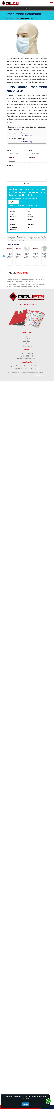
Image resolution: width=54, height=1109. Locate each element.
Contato (27, 344)
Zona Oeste (33, 202)
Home (27, 336)
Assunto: (31, 158)
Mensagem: (11, 165)
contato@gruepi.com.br (28, 358)
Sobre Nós (27, 339)
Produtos (27, 341)
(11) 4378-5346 (27, 136)
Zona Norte (24, 202)
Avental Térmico (40, 279)
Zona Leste (21, 205)
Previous (4, 256)
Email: (30, 150)
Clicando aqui (27, 142)
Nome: (9, 150)
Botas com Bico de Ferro (13, 284)
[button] (51, 3)
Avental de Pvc (11, 277)
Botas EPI (9, 286)
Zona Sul (12, 205)
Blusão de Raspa (29, 281)
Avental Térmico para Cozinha (15, 281)
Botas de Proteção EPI (39, 284)
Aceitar (25, 1104)
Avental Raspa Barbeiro (28, 279)
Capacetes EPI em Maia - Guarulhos (19, 255)
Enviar (27, 183)
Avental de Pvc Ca (21, 277)
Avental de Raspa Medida (13, 279)
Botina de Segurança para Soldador (23, 286)
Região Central (14, 202)
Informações (27, 346)
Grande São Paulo (32, 205)
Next (45, 256)
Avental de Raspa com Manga (36, 277)
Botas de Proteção (26, 284)
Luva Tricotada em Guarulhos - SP (27, 256)
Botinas (36, 286)
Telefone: (10, 158)
